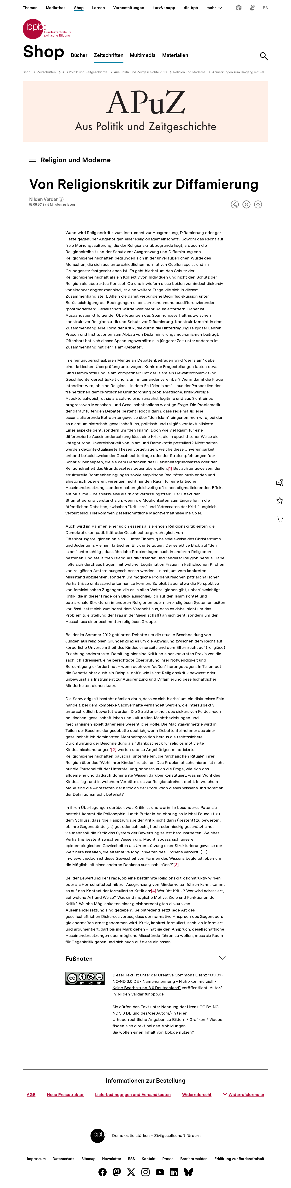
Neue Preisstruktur (65, 1094)
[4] (153, 890)
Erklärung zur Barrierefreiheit (239, 1159)
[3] (176, 864)
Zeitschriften (46, 72)
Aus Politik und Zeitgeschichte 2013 (140, 72)
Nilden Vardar (46, 200)
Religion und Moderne (189, 72)
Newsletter (111, 1159)
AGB (31, 1094)
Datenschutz (64, 1159)
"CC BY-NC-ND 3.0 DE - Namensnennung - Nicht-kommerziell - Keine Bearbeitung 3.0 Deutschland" (168, 981)
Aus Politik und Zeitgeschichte (84, 72)
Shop (26, 72)
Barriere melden (194, 1159)
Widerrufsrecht (197, 1094)
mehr (214, 7)
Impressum (36, 1159)
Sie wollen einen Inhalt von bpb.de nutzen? (153, 1032)
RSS (131, 1159)
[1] (170, 468)
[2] (113, 749)
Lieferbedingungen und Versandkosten (133, 1094)
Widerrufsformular (243, 1094)
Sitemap (88, 1159)
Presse (167, 1159)
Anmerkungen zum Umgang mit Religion (241, 72)
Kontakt (148, 1159)
